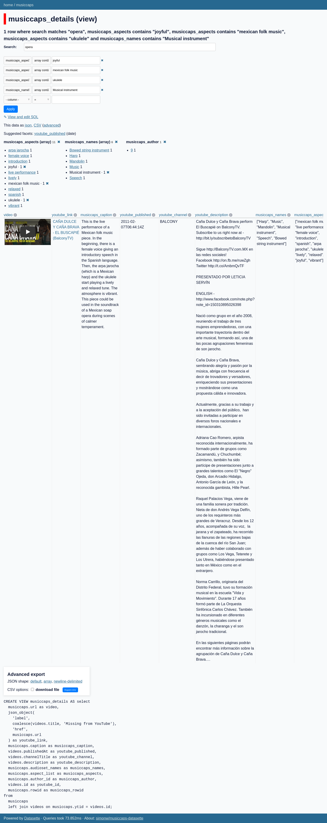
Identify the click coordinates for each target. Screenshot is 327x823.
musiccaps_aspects (310, 215)
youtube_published (49, 134)
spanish (14, 195)
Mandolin (77, 161)
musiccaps (24, 5)
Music (74, 167)
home (8, 5)
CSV (37, 125)
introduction (17, 161)
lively (12, 178)
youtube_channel (173, 215)
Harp (74, 156)
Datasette (32, 818)
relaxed (14, 189)
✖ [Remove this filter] (102, 60)
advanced (52, 125)
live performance (22, 172)
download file (45, 690)
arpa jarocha (18, 150)
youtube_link (62, 215)
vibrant (13, 206)
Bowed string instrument (89, 150)
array (48, 681)
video (8, 215)
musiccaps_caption (96, 215)
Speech (76, 178)
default (36, 681)
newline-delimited (68, 681)
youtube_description (211, 215)
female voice (18, 156)
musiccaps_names (271, 215)
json (28, 125)
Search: (10, 47)
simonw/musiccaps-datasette (119, 818)
